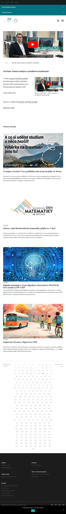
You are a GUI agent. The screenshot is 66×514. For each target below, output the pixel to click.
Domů (6, 63)
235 (31, 440)
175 (15, 420)
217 (22, 434)
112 (38, 397)
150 (15, 411)
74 (31, 385)
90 (16, 391)
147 (40, 408)
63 (24, 382)
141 (49, 405)
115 (51, 397)
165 (44, 414)
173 (44, 417)
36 (31, 373)
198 (45, 426)
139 (40, 405)
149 (49, 408)
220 (35, 434)
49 (45, 376)
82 (23, 388)
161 (26, 414)
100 (22, 394)
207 (50, 429)
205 (40, 429)
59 (47, 379)
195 (31, 426)
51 (15, 379)
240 (16, 443)
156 (42, 411)
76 (39, 385)
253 (40, 446)
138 (35, 405)
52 (18, 379)
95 (37, 391)
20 (46, 368)
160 (22, 414)
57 (39, 379)
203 (31, 429)
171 (35, 417)
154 (33, 411)
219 (31, 434)
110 (29, 397)
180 (38, 420)
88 (47, 388)
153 (28, 411)
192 (17, 426)
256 (33, 449)
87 (43, 388)
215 (49, 431)
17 (34, 368)
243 (31, 443)
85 (35, 388)
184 (17, 423)
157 (46, 411)
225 (21, 437)
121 (37, 400)
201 (21, 429)
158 (51, 411)
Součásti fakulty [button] (33, 12)
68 (45, 382)
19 (42, 368)
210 (27, 431)
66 (37, 382)
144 (26, 408)
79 (51, 385)
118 (24, 400)
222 (44, 434)
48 (41, 376)
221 (40, 434)
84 (31, 388)
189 (40, 423)
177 (24, 420)
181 (42, 420)
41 (51, 373)
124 (51, 400)
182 (46, 420)
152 (24, 411)
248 (17, 446)
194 (26, 426)
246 (45, 443)
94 (33, 391)
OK (33, 510)
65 (33, 382)
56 (35, 379)
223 (49, 434)
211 (31, 431)
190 (44, 423)
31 (51, 371)
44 (25, 376)
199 (49, 426)
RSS (15, 505)
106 (49, 394)
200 (16, 429)
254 (45, 446)
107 (16, 397)
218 (26, 434)
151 (19, 411)
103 (35, 394)
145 (31, 408)
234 (26, 440)
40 (47, 373)
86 (39, 388)
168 (22, 417)
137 (31, 405)
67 (41, 382)
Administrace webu (7, 505)
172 (40, 417)
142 (17, 408)
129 (33, 402)
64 (29, 382)
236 (35, 440)
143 (22, 408)
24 (23, 371)
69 (49, 382)
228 (36, 437)
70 (15, 385)
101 (26, 394)
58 (43, 379)
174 (49, 417)
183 (51, 420)
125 (15, 402)
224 (17, 437)
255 (50, 446)
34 (23, 373)
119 (28, 400)
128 (29, 402)
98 (49, 391)
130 (38, 402)
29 (43, 371)
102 (30, 394)
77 (43, 385)
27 (35, 371)
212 (36, 431)
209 (22, 431)
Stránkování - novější (7, 365)
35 (27, 373)
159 (17, 414)
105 (44, 394)
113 (42, 397)
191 (49, 423)
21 (50, 368)
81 (19, 388)
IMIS (12, 2)
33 (19, 373)
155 (37, 411)
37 (35, 373)
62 (20, 382)
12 (15, 368)
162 (31, 414)
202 (26, 429)
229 (40, 437)
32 (15, 373)
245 (40, 443)
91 (20, 391)
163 (35, 414)
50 (49, 376)
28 (39, 371)
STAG (7, 2)
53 (22, 379)
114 (46, 397)
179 (33, 420)
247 (50, 443)
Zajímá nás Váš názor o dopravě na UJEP (20, 342)
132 (46, 402)
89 (51, 388)
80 (15, 388)
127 (24, 402)
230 (45, 437)
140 (44, 405)
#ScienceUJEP (8, 108)
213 (40, 431)
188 (35, 423)
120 (33, 400)
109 (25, 397)
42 (16, 376)
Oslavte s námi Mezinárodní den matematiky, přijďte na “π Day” (29, 228)
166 (49, 414)
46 (33, 376)
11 (50, 365)
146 (35, 408)
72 (23, 385)
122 (42, 400)
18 (38, 368)
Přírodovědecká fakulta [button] (33, 7)
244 (35, 443)
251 (31, 446)
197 (40, 426)
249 (21, 446)
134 (17, 405)
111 (33, 397)
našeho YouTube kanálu (18, 78)
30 (47, 371)
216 (17, 434)
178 (29, 420)
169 (26, 417)
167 (17, 417)
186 (26, 423)
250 (26, 446)
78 (47, 385)
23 (19, 371)
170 (31, 417)
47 (37, 376)
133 (51, 402)
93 (29, 391)
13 (19, 368)
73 (27, 385)
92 (24, 391)
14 (23, 368)
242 (26, 443)
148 (45, 408)
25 (27, 371)
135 (22, 405)
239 (50, 440)
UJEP (16, 2)
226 (26, 437)
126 (20, 402)
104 (40, 394)
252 (36, 446)
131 (42, 402)
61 (16, 382)
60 (51, 379)
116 (15, 400)
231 (49, 437)
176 (20, 420)
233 (21, 440)
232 (17, 440)
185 (22, 423)
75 (35, 385)
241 (21, 443)
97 (45, 391)
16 (31, 368)
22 (15, 371)
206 (45, 429)
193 (22, 426)
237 (40, 440)
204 (35, 429)
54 (27, 379)
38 (39, 373)
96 (41, 391)
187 (31, 423)
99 (17, 394)
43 (20, 376)
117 (20, 400)
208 (17, 431)
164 (40, 414)
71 (19, 385)
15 (27, 368)
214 (45, 431)
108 (20, 397)
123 (46, 400)
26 (31, 371)
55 (31, 379)
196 (35, 426)
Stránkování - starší (59, 365)
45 (29, 376)
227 (31, 437)
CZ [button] (3, 2)
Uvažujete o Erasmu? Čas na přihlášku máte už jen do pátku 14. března (32, 171)
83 (27, 388)
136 (26, 405)
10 (46, 365)
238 (45, 440)
